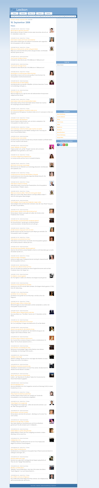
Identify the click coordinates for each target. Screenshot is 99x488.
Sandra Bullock (61, 117)
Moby (58, 119)
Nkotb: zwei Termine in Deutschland (20, 375)
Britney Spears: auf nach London (19, 412)
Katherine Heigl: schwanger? (18, 257)
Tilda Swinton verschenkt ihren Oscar (20, 239)
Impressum (53, 485)
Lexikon (19, 9)
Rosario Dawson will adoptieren (19, 119)
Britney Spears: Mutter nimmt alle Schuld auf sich (24, 211)
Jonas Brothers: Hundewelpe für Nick (20, 347)
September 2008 (23, 19)
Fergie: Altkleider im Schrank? (18, 147)
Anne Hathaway (61, 135)
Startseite (13, 19)
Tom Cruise (60, 122)
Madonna (59, 127)
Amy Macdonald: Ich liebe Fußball (19, 82)
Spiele (48, 13)
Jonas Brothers (61, 132)
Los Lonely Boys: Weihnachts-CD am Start (22, 321)
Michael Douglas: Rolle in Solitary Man (21, 303)
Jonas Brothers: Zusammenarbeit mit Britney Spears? (25, 220)
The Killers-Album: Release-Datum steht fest (22, 312)
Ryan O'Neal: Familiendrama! (18, 449)
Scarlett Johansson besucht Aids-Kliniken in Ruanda (24, 174)
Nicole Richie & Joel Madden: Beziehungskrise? (23, 248)
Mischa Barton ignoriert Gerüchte (20, 30)
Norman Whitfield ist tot (17, 384)
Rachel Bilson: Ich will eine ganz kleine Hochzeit (23, 73)
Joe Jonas (59, 129)
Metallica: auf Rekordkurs (17, 467)
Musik (23, 13)
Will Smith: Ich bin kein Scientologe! (20, 165)
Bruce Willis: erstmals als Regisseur (20, 477)
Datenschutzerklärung (45, 485)
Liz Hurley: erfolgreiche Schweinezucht (21, 156)
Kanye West (60, 137)
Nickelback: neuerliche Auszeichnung (20, 366)
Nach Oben (33, 485)
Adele (58, 124)
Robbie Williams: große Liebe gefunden (21, 431)
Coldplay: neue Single (16, 357)
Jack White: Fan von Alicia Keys (19, 294)
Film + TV (31, 13)
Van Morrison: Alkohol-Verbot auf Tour (21, 267)
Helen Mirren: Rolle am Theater (19, 183)
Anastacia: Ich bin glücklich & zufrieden (21, 284)
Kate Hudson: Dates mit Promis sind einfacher (23, 40)
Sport (40, 13)
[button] (58, 145)
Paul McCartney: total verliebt (18, 138)
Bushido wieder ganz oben (18, 458)
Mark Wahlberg (61, 114)
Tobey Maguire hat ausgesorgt (19, 403)
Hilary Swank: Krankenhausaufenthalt (21, 394)
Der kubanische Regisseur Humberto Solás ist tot (24, 110)
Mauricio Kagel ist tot (16, 92)
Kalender (17, 19)
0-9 (74, 16)
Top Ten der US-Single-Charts (18, 66)
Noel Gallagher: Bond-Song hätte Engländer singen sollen (26, 202)
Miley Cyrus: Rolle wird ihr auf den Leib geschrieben (24, 49)
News (14, 13)
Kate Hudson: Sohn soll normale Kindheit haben (23, 101)
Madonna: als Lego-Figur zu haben (20, 421)
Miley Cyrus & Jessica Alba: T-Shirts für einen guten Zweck (26, 193)
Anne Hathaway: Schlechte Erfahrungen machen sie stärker (26, 129)
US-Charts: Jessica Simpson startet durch (21, 338)
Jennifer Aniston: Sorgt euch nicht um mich (22, 230)
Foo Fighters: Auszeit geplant (18, 276)
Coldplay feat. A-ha (16, 440)
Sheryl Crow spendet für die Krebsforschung (22, 329)
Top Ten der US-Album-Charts (19, 58)
